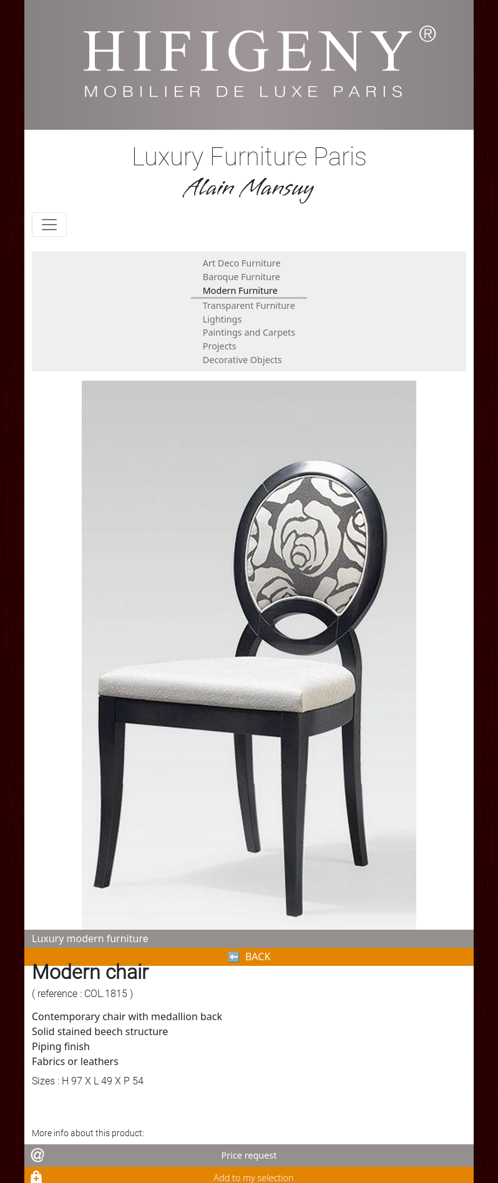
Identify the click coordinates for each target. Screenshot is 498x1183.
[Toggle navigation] (49, 224)
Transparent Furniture (249, 305)
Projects (220, 346)
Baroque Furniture (241, 277)
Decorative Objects (242, 360)
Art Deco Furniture (242, 263)
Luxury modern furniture (90, 938)
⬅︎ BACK (249, 956)
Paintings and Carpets (249, 332)
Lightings (222, 319)
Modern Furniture (240, 290)
